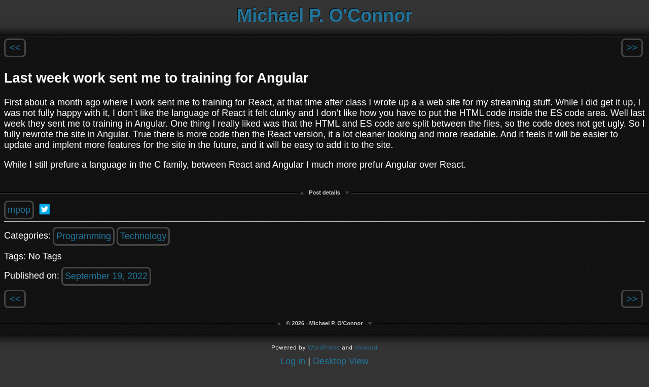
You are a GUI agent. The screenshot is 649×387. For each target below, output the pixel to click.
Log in (292, 361)
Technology (143, 236)
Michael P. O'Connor (324, 15)
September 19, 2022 (106, 276)
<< (15, 48)
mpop (19, 210)
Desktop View (341, 361)
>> (632, 48)
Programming (83, 236)
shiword (366, 347)
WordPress (324, 347)
